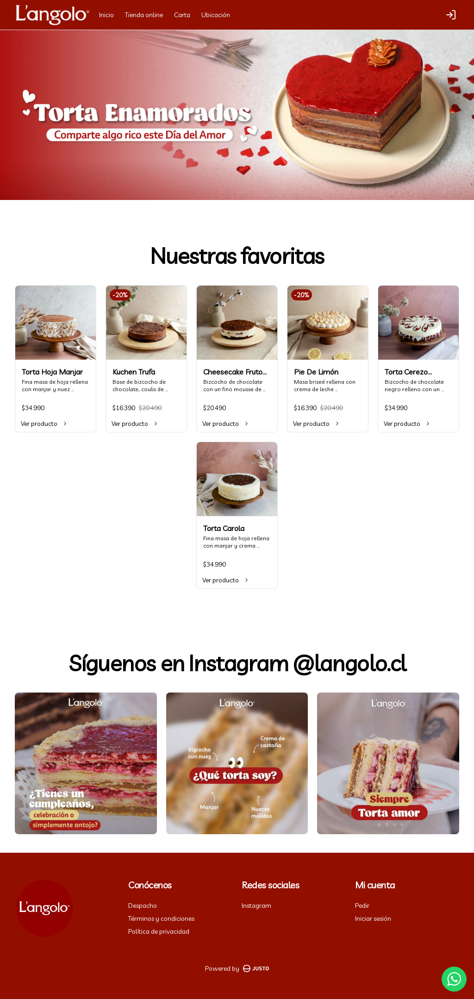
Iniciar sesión (373, 918)
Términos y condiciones (161, 918)
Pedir (362, 905)
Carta (182, 15)
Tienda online (144, 15)
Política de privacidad (158, 931)
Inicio (106, 15)
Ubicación (215, 15)
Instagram (256, 905)
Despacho (142, 905)
